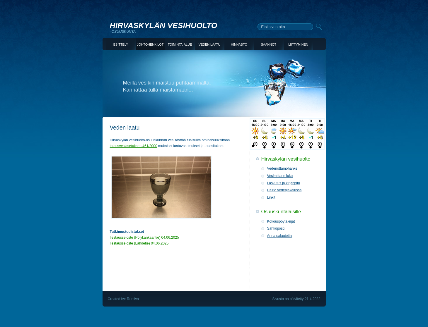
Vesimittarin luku (280, 176)
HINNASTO (239, 44)
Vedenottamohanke (282, 168)
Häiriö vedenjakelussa (284, 190)
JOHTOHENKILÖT (150, 44)
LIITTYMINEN (298, 44)
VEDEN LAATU (210, 44)
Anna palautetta (279, 236)
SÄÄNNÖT (268, 44)
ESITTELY (120, 44)
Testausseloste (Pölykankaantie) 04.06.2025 (144, 237)
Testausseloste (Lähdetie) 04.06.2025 (139, 243)
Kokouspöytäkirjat (281, 221)
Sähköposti (276, 228)
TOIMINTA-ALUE (180, 44)
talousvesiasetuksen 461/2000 (133, 146)
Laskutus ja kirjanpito (283, 183)
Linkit (271, 197)
